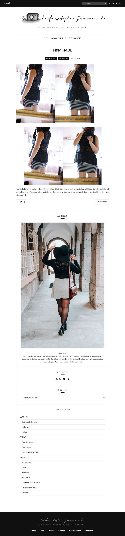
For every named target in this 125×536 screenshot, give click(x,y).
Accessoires (26, 462)
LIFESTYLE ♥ (25, 477)
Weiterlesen (102, 202)
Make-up (25, 427)
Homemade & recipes (30, 452)
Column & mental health (31, 483)
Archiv (51, 531)
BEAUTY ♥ (24, 417)
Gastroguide (26, 447)
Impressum (89, 531)
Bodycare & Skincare (29, 422)
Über (42, 531)
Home (33, 531)
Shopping (63, 58)
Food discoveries (28, 442)
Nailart (24, 432)
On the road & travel (29, 488)
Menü (7, 3)
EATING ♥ (24, 437)
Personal (25, 493)
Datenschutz (75, 531)
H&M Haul (62, 50)
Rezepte (61, 531)
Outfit (24, 467)
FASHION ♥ (51, 58)
